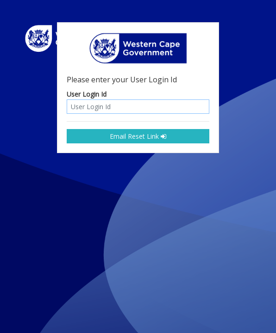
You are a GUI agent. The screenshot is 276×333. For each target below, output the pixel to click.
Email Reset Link (138, 136)
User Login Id (87, 95)
